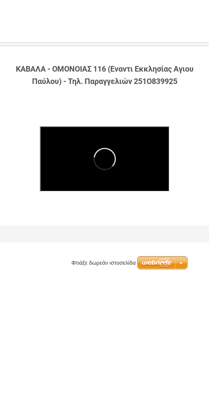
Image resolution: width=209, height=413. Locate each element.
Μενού (185, 19)
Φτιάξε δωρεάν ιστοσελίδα (103, 263)
